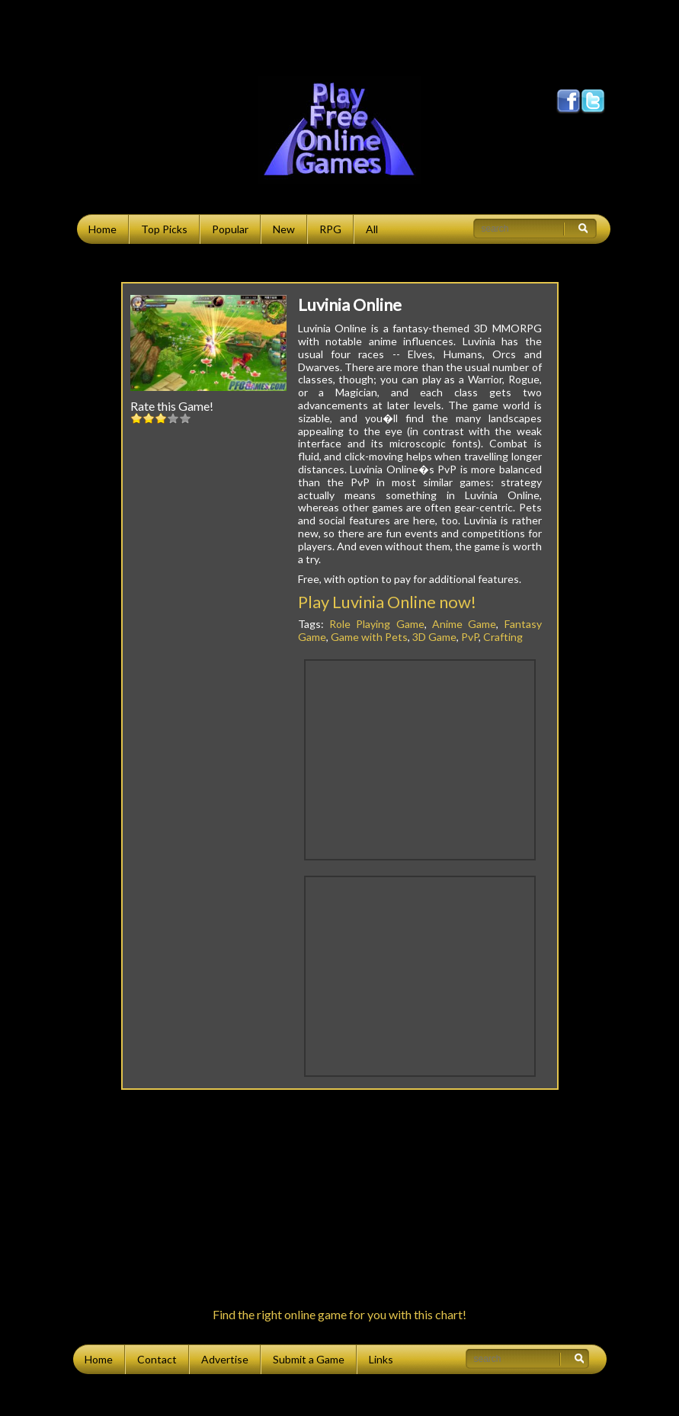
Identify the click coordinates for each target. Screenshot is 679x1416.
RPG (330, 229)
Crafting (503, 636)
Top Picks (164, 229)
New (284, 229)
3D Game (434, 636)
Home (102, 229)
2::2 (149, 418)
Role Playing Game (376, 623)
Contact (157, 1359)
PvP (470, 636)
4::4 (173, 418)
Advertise (224, 1359)
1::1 (136, 418)
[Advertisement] (339, 34)
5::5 (185, 418)
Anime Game (464, 623)
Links (381, 1359)
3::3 (161, 418)
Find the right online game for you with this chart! (339, 1314)
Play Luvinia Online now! (387, 601)
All (372, 229)
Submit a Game (308, 1359)
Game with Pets (369, 636)
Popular (230, 229)
